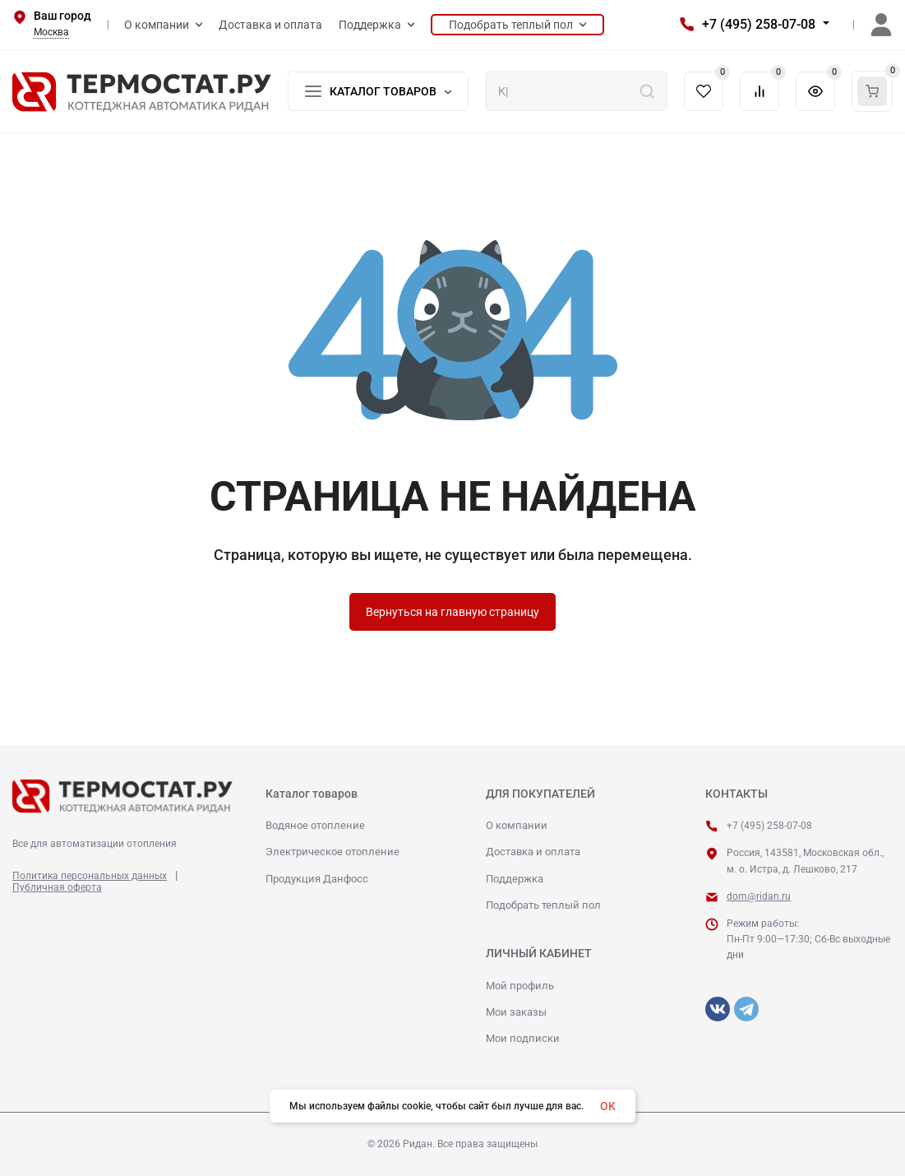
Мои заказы (516, 1012)
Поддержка (514, 879)
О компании (516, 825)
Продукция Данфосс (316, 879)
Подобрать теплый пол (543, 905)
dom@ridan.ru (759, 896)
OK (608, 1106)
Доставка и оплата (533, 851)
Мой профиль (520, 985)
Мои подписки (523, 1038)
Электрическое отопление (332, 851)
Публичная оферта (57, 887)
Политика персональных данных (89, 876)
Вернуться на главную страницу (452, 611)
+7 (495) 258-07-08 (758, 24)
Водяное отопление (315, 825)
